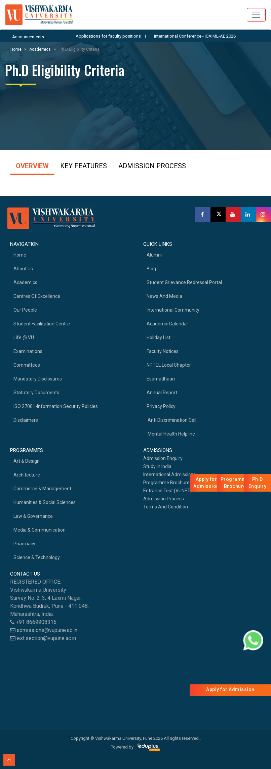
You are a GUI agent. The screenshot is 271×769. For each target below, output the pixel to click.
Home (16, 49)
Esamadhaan (161, 378)
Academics (40, 49)
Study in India (157, 466)
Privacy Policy (161, 406)
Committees (26, 365)
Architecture (26, 475)
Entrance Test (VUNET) (167, 490)
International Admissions (169, 474)
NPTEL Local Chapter (169, 365)
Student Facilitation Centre (41, 323)
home (19, 255)
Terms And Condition (165, 506)
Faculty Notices (163, 351)
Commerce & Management (42, 488)
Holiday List (158, 337)
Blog (151, 268)
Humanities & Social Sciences (44, 502)
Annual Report (162, 392)
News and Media (164, 296)
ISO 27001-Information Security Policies (55, 406)
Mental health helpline (171, 434)
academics (25, 282)
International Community (173, 310)
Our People (25, 310)
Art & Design (26, 461)
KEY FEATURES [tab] (83, 166)
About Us (23, 268)
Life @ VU (23, 337)
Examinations (27, 351)
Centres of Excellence (36, 296)
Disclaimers (25, 420)
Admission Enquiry (163, 458)
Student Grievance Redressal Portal (184, 282)
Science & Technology (36, 557)
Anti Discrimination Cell (171, 420)
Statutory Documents (36, 392)
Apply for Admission (230, 689)
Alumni (154, 255)
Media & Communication (39, 530)
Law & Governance (33, 516)
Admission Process (163, 498)
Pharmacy (24, 543)
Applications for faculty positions (116, 36)
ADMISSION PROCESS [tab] (152, 166)
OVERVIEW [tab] (32, 166)
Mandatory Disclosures (37, 378)
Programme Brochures (167, 482)
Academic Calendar (167, 323)
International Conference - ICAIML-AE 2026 (202, 36)
